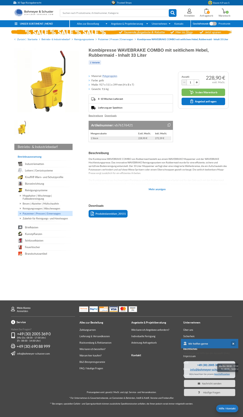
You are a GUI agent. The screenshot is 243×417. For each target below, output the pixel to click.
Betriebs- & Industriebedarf (38, 147)
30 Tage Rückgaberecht (29, 3)
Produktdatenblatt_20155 (108, 214)
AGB (185, 362)
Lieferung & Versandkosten (94, 336)
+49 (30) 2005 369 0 (34, 334)
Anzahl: (186, 76)
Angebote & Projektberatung (127, 23)
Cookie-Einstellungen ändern (199, 375)
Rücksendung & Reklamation (95, 342)
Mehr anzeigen (157, 189)
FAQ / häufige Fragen (91, 368)
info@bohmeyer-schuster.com (33, 353)
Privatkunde (224, 23)
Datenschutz (190, 369)
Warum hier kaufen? (90, 355)
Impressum (189, 356)
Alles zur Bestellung (88, 23)
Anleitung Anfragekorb (144, 342)
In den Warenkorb (203, 92)
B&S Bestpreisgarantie (92, 361)
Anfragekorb (206, 15)
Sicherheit (189, 336)
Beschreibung (96, 115)
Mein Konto (24, 307)
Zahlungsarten (87, 329)
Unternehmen (159, 23)
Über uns (188, 329)
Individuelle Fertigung (143, 336)
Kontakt (178, 23)
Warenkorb (224, 15)
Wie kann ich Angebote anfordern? (150, 329)
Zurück (21, 39)
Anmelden (22, 311)
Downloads (111, 115)
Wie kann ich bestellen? (92, 349)
